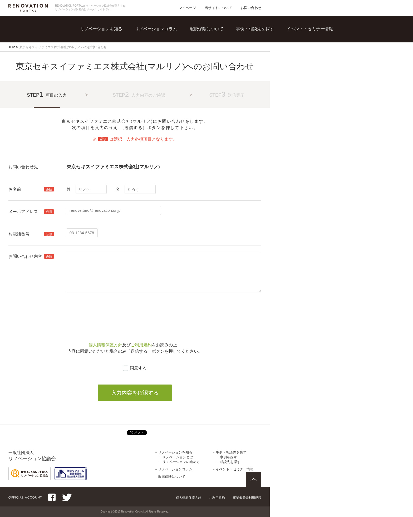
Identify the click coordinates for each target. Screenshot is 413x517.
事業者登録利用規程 (247, 498)
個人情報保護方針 (105, 345)
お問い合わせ (251, 8)
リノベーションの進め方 (181, 462)
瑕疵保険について (206, 29)
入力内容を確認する (135, 393)
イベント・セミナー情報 (310, 29)
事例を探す (228, 457)
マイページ (187, 8)
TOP (11, 47)
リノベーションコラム (156, 29)
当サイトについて (218, 8)
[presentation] (107, 313)
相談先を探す (230, 462)
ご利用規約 (141, 345)
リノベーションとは (177, 457)
